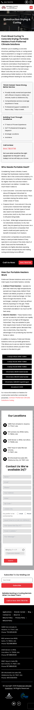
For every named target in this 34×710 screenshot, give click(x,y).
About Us (17, 615)
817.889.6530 (12, 655)
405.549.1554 (12, 678)
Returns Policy (8, 618)
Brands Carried (19, 612)
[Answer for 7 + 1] (14, 553)
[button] (31, 7)
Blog (29, 612)
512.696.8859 (12, 643)
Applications (7, 612)
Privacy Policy (20, 618)
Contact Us (7, 615)
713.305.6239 (12, 632)
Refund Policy (7, 621)
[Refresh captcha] (23, 550)
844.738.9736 (9, 148)
